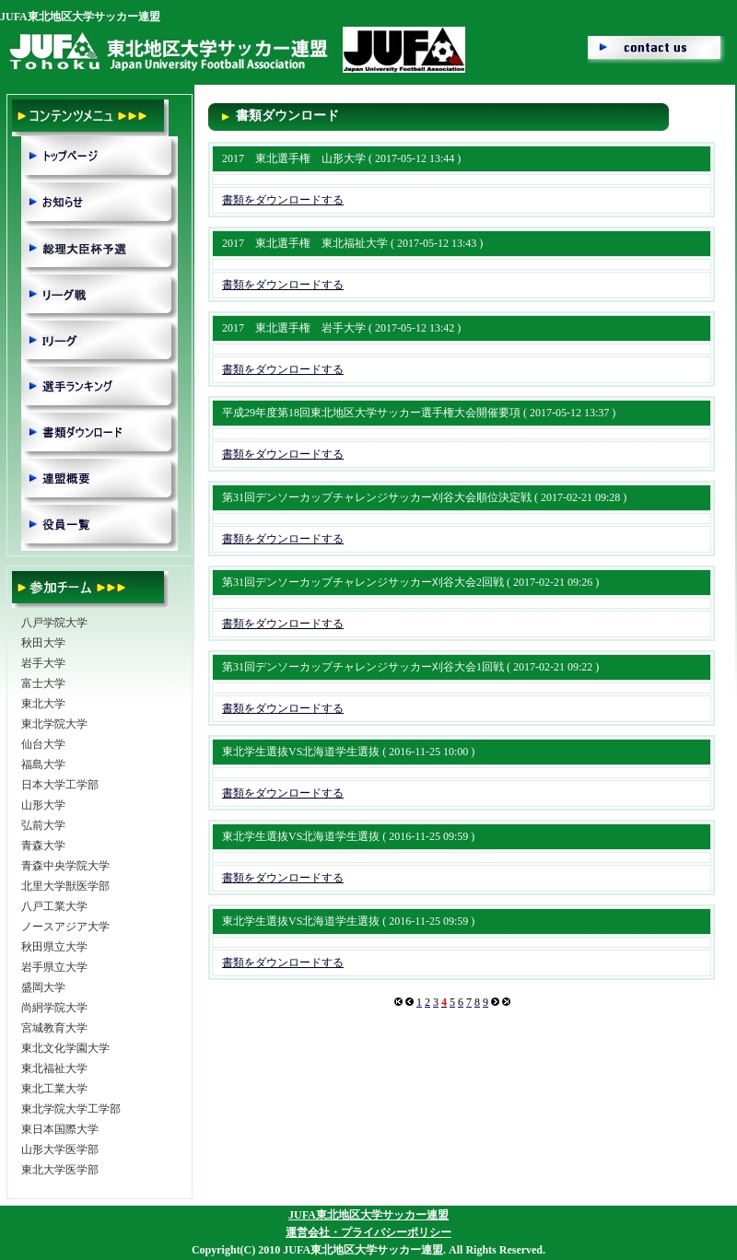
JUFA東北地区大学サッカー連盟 (368, 1214)
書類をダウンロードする (283, 199)
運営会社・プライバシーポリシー (368, 1232)
